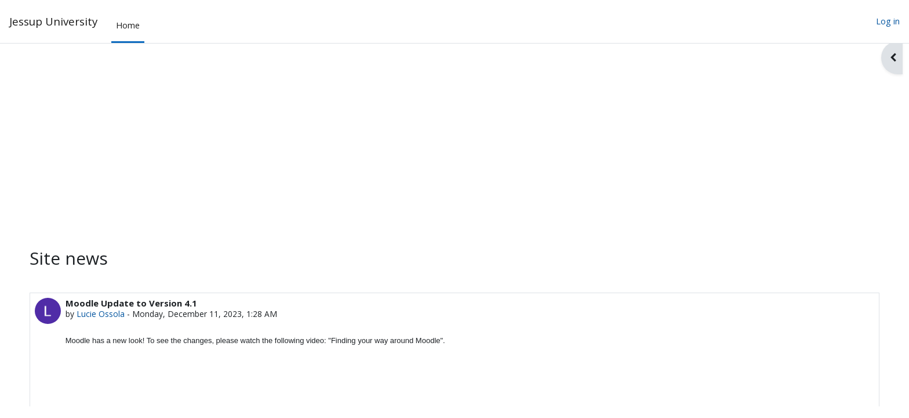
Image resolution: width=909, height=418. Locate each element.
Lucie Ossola (113, 314)
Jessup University (53, 21)
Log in (888, 21)
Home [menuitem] (128, 25)
